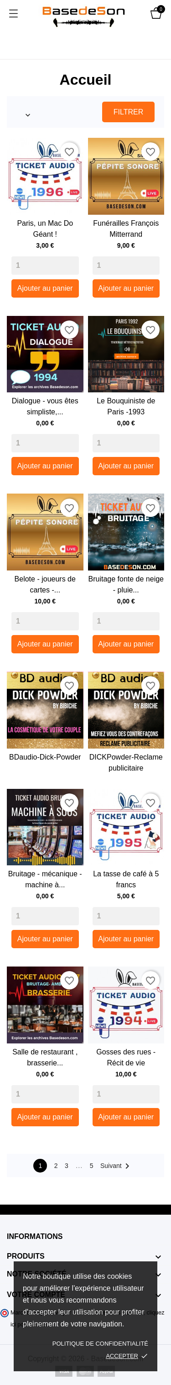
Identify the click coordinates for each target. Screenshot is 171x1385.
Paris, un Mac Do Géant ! (45, 228)
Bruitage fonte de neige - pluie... (126, 584)
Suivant (116, 1166)
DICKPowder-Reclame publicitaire (126, 762)
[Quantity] (45, 265)
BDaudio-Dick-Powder (45, 757)
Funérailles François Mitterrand (126, 228)
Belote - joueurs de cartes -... (45, 584)
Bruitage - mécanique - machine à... (45, 879)
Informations (34, 1236)
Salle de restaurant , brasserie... (45, 1057)
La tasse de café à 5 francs (126, 879)
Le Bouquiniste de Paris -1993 (126, 406)
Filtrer (128, 112)
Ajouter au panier (45, 288)
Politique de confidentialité (100, 1343)
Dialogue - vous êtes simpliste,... (45, 406)
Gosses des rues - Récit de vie (125, 1057)
